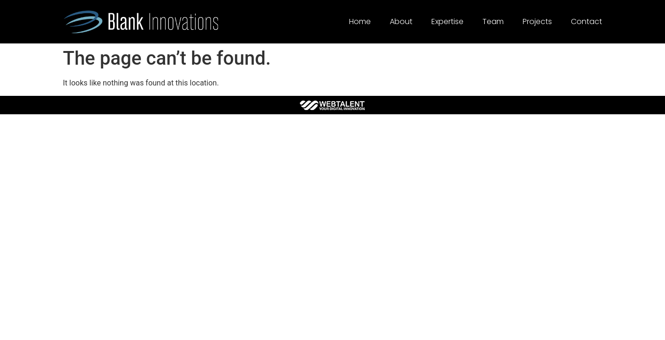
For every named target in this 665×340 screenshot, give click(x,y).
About (401, 21)
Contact (586, 21)
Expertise (447, 21)
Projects (537, 21)
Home (360, 21)
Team (493, 21)
